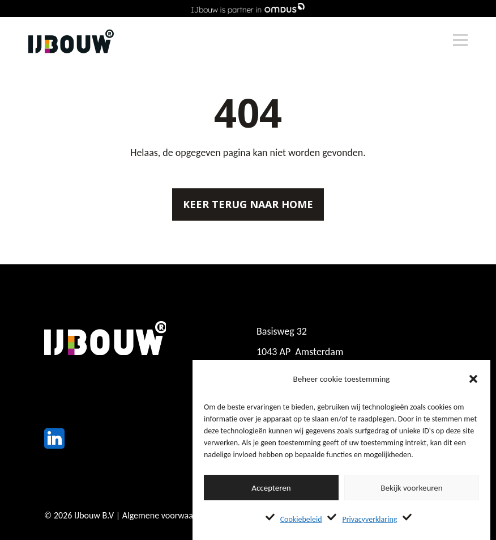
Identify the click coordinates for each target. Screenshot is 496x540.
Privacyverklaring (369, 519)
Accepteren (270, 488)
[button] (473, 379)
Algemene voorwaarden (166, 515)
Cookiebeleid (301, 519)
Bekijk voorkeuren (411, 488)
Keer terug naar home (248, 204)
